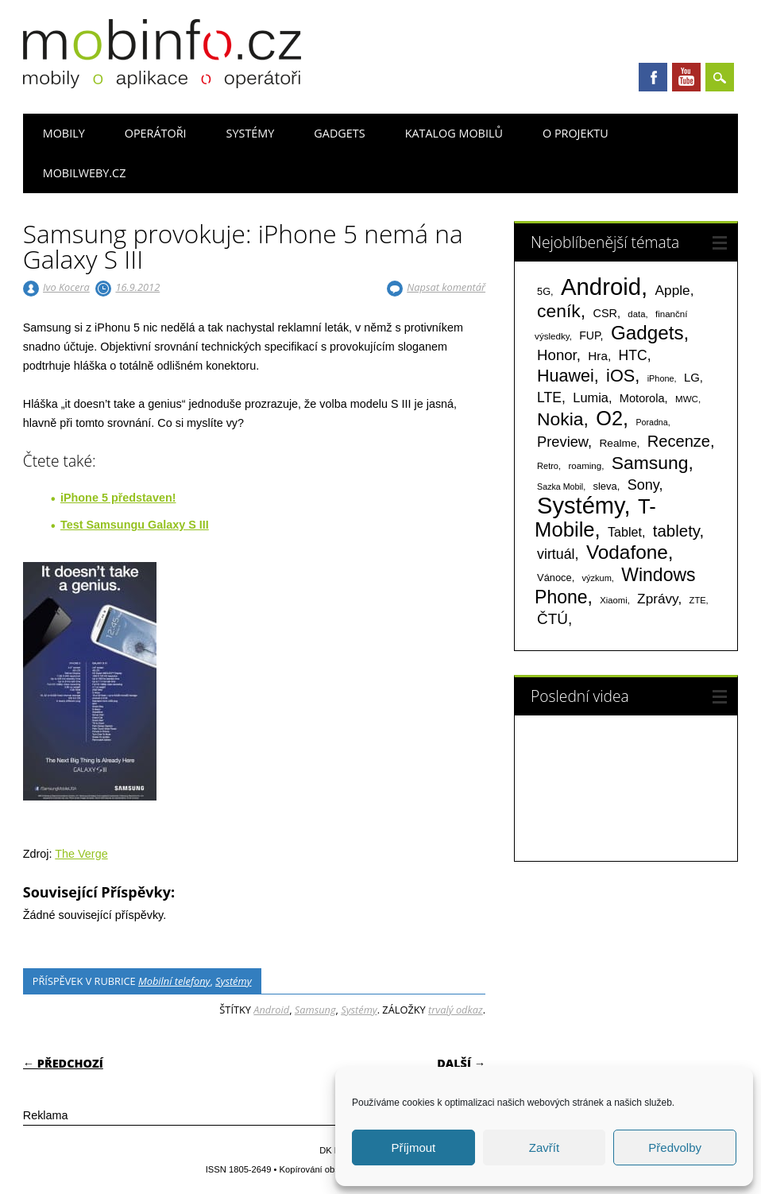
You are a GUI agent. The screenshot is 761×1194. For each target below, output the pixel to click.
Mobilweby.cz (84, 172)
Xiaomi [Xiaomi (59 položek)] (613, 600)
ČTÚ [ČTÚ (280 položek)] (552, 619)
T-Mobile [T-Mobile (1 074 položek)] (595, 518)
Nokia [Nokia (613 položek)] (560, 419)
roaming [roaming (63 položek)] (584, 466)
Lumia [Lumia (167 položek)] (590, 397)
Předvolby (674, 1147)
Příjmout (413, 1147)
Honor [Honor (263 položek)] (557, 355)
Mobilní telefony (174, 981)
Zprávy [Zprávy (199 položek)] (657, 599)
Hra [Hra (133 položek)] (598, 355)
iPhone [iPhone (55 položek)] (660, 378)
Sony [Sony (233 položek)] (643, 485)
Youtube (686, 77)
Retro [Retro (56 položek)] (547, 466)
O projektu (575, 133)
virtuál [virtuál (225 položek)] (555, 554)
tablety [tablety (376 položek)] (676, 530)
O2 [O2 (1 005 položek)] (609, 418)
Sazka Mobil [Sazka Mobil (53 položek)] (560, 486)
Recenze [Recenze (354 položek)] (678, 441)
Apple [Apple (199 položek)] (672, 290)
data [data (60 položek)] (636, 314)
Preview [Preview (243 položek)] (562, 441)
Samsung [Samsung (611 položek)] (650, 462)
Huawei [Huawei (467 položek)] (565, 376)
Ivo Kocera (66, 287)
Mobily (64, 133)
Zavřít (544, 1147)
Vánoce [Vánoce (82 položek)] (554, 577)
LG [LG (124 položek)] (692, 377)
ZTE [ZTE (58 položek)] (698, 600)
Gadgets (339, 133)
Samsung (315, 1009)
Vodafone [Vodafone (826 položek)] (627, 552)
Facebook (653, 77)
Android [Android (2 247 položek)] (601, 286)
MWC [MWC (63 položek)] (686, 399)
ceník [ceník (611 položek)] (559, 310)
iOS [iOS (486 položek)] (620, 376)
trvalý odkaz (455, 1009)
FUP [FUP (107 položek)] (589, 335)
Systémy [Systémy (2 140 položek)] (580, 505)
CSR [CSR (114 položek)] (605, 313)
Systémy (250, 133)
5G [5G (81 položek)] (543, 291)
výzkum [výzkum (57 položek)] (597, 578)
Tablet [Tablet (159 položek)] (625, 532)
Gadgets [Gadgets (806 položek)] (647, 332)
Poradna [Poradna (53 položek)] (651, 422)
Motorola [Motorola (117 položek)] (642, 398)
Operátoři (156, 133)
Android (271, 1009)
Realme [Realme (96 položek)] (617, 443)
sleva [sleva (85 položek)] (604, 486)
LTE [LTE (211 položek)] (549, 397)
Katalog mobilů (454, 133)
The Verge (81, 853)
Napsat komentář (446, 287)
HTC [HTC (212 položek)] (632, 355)
